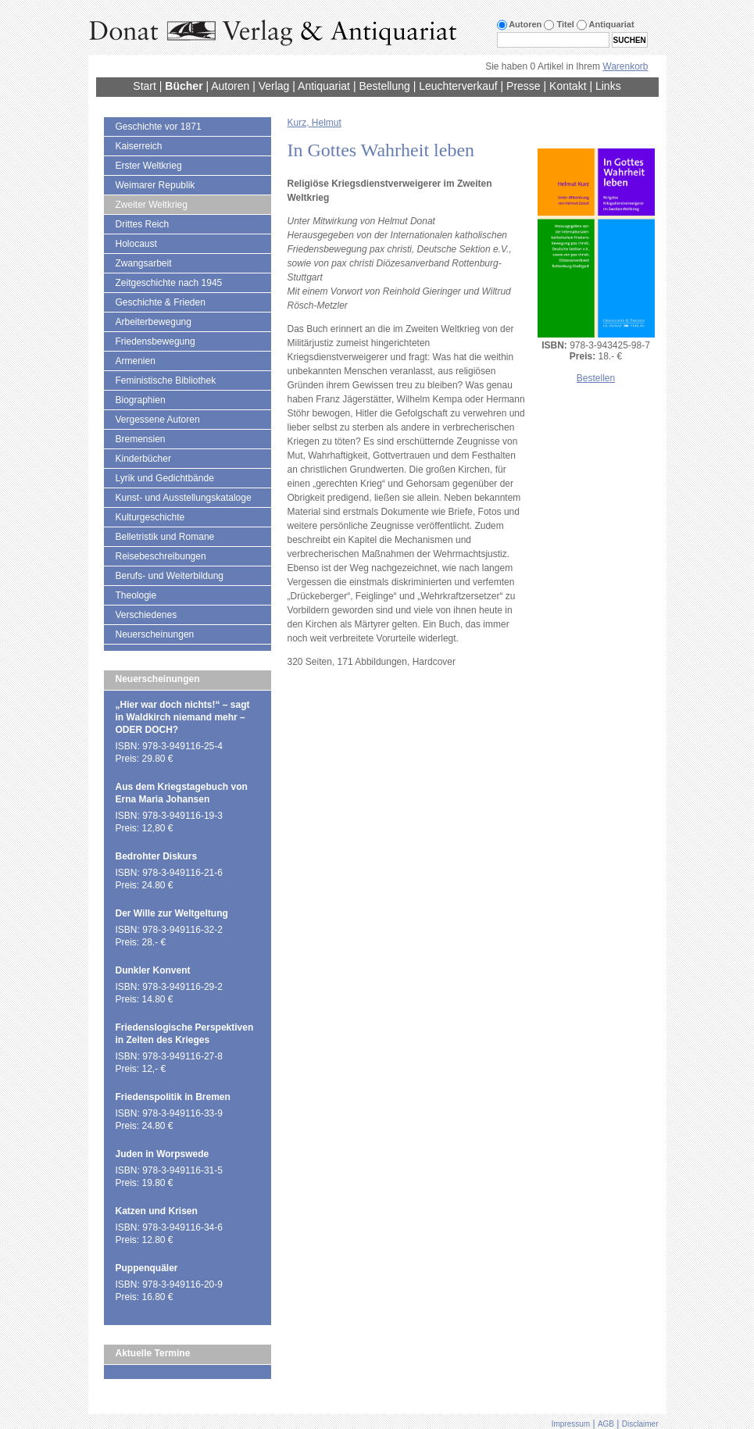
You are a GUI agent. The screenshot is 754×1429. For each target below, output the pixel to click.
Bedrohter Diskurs (157, 856)
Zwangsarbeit (144, 263)
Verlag (274, 86)
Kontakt (567, 86)
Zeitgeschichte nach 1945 (169, 282)
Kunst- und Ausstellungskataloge (184, 497)
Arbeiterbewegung (153, 321)
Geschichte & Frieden (160, 302)
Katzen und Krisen (157, 1211)
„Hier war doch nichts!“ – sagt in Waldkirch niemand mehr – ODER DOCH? (183, 717)
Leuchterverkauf (458, 86)
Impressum (571, 1424)
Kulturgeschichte (150, 517)
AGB (606, 1424)
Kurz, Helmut (314, 122)
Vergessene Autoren (158, 419)
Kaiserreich (139, 146)
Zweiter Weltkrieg (152, 204)
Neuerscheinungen (155, 634)
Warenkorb (625, 66)
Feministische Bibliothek (166, 380)
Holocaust (136, 243)
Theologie (136, 595)
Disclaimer (640, 1424)
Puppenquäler (147, 1268)
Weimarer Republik (155, 185)
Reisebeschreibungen (161, 556)
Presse (523, 86)
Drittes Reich (143, 224)
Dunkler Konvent (153, 970)
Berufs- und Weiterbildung (170, 575)
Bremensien (141, 439)
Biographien (141, 400)
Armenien (135, 360)
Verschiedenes (146, 614)
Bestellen (596, 378)
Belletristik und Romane (165, 536)
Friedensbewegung (155, 341)
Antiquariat (324, 86)
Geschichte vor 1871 (159, 126)
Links (608, 86)
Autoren (230, 86)
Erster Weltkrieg (149, 165)
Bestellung (384, 86)
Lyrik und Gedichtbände (165, 478)
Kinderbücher (143, 458)
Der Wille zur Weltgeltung (172, 913)
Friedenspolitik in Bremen (173, 1096)
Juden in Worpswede (162, 1154)
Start (144, 86)
